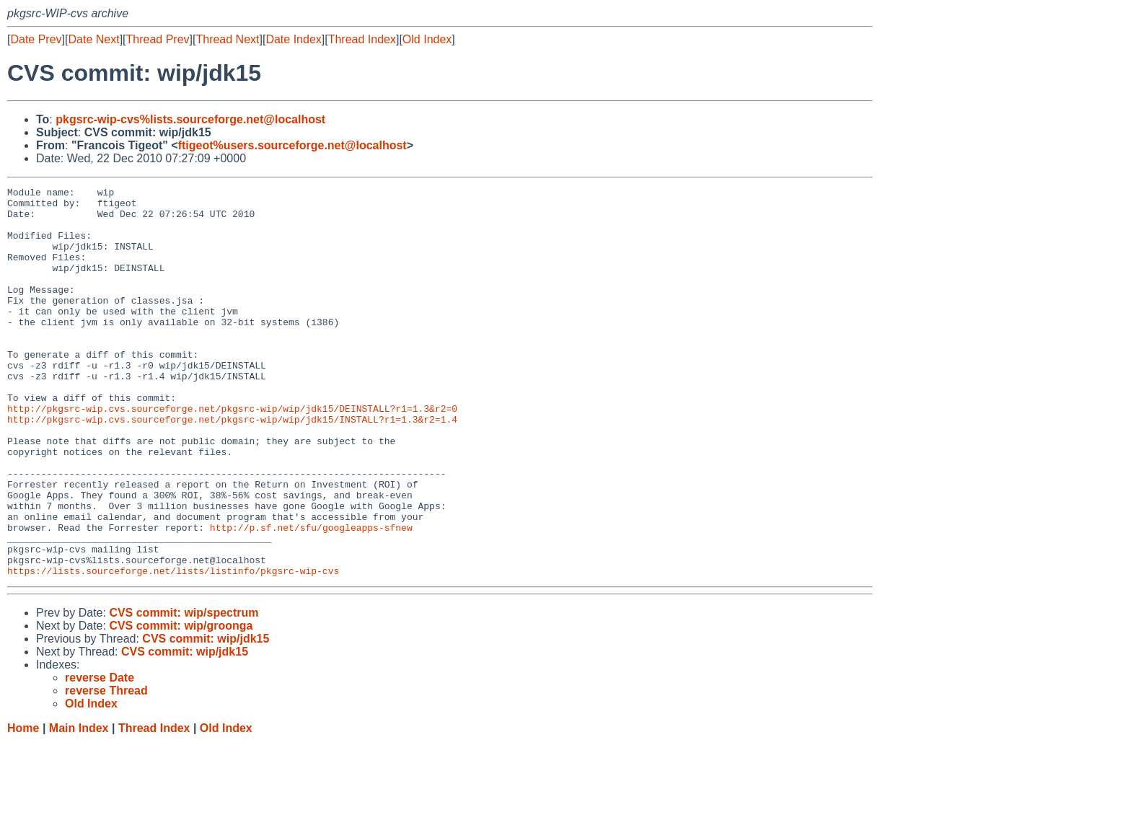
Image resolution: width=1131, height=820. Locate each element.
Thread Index (362, 39)
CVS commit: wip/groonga (180, 703)
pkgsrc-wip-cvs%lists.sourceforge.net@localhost (190, 119)
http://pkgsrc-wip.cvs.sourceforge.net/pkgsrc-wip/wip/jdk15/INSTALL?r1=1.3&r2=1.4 (232, 466)
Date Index (293, 39)
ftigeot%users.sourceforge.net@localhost (292, 145)
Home (23, 806)
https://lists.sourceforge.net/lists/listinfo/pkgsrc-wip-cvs (173, 648)
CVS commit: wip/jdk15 (205, 716)
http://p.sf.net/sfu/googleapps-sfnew (311, 596)
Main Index (79, 806)
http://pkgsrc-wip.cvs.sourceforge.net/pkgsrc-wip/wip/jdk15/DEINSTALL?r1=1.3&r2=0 (232, 453)
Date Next (93, 39)
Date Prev (35, 39)
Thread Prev (158, 39)
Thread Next (227, 39)
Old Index (427, 39)
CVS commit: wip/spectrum (183, 690)
